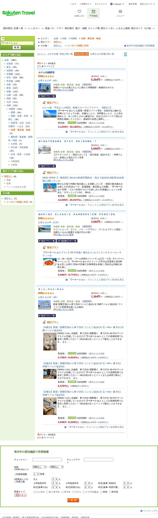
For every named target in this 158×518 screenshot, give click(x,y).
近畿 (8, 91)
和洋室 (115, 492)
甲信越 (9, 81)
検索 (73, 500)
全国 (56, 38)
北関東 (9, 70)
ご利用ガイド (85, 4)
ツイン (78, 492)
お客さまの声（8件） (48, 80)
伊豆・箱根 (11, 77)
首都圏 (9, 74)
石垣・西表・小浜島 (20, 154)
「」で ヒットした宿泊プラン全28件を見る (95, 427)
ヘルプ (73, 4)
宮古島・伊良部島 (19, 147)
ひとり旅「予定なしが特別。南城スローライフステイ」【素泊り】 (77, 107)
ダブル (67, 492)
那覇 (13, 112)
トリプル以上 (92, 492)
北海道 (9, 63)
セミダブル (54, 492)
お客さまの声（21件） (49, 222)
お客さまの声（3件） (48, 297)
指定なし (58, 45)
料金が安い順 (66, 54)
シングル (40, 492)
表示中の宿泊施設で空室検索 (141, 45)
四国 (8, 98)
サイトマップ (101, 4)
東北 (8, 67)
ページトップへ (150, 511)
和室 (105, 492)
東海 (8, 88)
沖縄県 (73, 38)
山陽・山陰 (11, 95)
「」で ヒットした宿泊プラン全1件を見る (96, 131)
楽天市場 (133, 4)
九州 (8, 102)
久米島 (14, 144)
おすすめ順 (53, 54)
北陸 (8, 84)
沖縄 (64, 38)
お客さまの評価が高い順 (102, 54)
